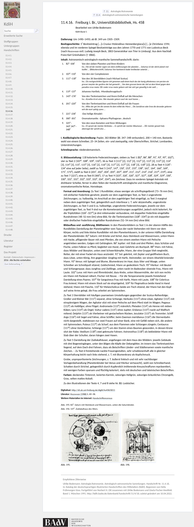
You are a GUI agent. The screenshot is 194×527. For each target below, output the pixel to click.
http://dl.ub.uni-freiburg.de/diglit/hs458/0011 (93, 390)
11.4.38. (9, 192)
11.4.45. (9, 218)
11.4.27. (9, 151)
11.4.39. (9, 196)
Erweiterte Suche (13, 35)
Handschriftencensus (102, 398)
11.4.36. (9, 185)
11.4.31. (9, 166)
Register (8, 246)
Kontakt (7, 257)
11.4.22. (9, 133)
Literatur (8, 240)
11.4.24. (9, 140)
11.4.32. (9, 170)
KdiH (8, 24)
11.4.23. (9, 137)
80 (120, 383)
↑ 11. (106, 11)
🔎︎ (36, 30)
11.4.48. (9, 229)
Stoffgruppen (11, 41)
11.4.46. (9, 222)
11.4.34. (9, 177)
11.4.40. (9, 200)
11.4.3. (8, 62)
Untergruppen (11, 45)
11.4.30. (9, 163)
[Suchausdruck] (19, 31)
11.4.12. (9, 96)
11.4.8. (8, 81)
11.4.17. (9, 114)
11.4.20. (9, 126)
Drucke (8, 234)
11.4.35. (9, 181)
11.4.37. (9, 189)
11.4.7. (8, 77)
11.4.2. (8, 59)
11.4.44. (9, 214)
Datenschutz (17, 257)
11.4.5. (8, 70)
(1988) (78, 394)
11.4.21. (9, 129)
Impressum (29, 257)
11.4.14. (9, 103)
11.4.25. (9, 144)
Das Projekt (10, 252)
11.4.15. (9, 107)
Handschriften (11, 50)
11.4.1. (8, 55)
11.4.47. (9, 226)
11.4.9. (8, 85)
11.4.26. (9, 148)
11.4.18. (9, 118)
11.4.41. (9, 203)
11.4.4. (8, 66)
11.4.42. (9, 207)
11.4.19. (9, 122)
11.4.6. (8, 74)
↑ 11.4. (97, 14)
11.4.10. (9, 88)
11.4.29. (9, 159)
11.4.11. (9, 92)
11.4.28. (9, 155)
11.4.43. (9, 211)
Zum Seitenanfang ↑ (13, 264)
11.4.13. (9, 100)
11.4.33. (9, 174)
